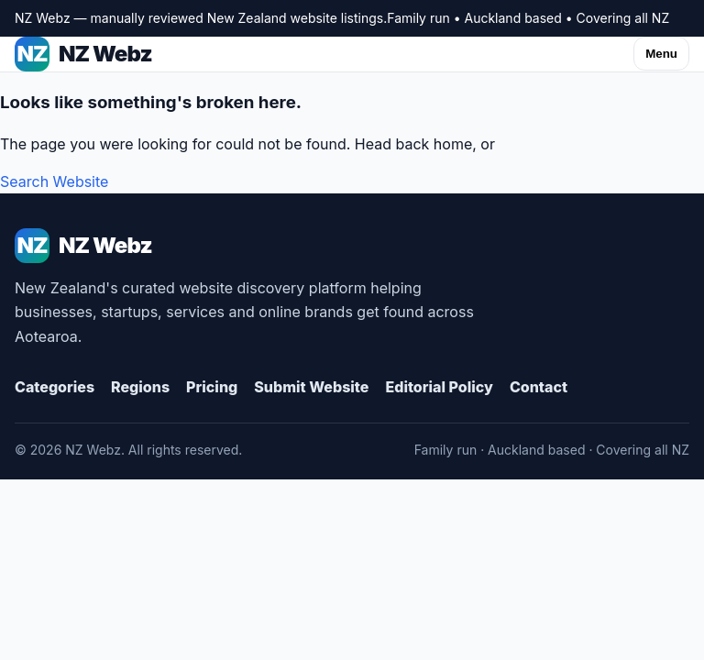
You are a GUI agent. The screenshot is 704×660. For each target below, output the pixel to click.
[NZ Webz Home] (352, 245)
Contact (538, 387)
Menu (661, 53)
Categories (54, 387)
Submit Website (311, 387)
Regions (140, 387)
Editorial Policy (438, 387)
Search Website (54, 181)
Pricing (211, 387)
